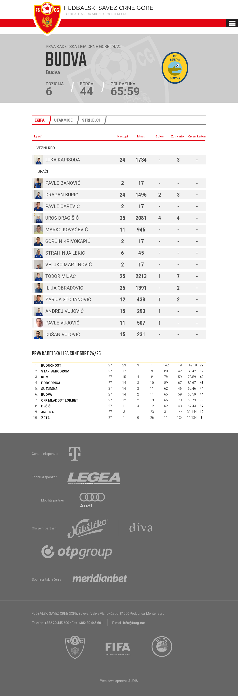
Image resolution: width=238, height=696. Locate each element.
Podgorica (50, 383)
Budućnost (51, 365)
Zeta (45, 418)
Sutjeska (49, 389)
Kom (45, 377)
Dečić (45, 406)
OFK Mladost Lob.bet (59, 400)
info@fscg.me (134, 623)
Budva (46, 394)
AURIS (133, 681)
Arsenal (48, 412)
